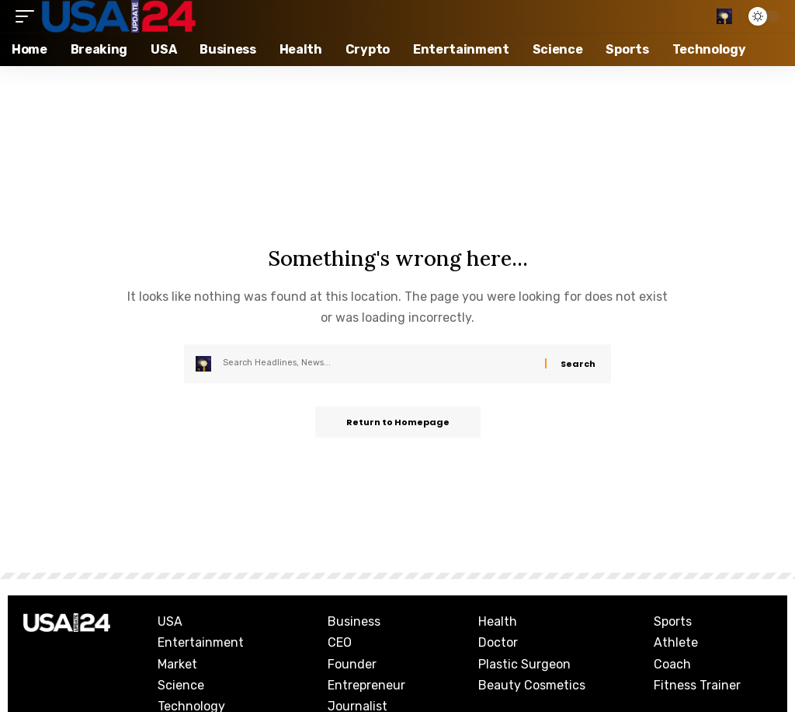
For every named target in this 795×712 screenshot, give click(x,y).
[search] (724, 16)
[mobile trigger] (29, 16)
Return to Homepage (398, 422)
